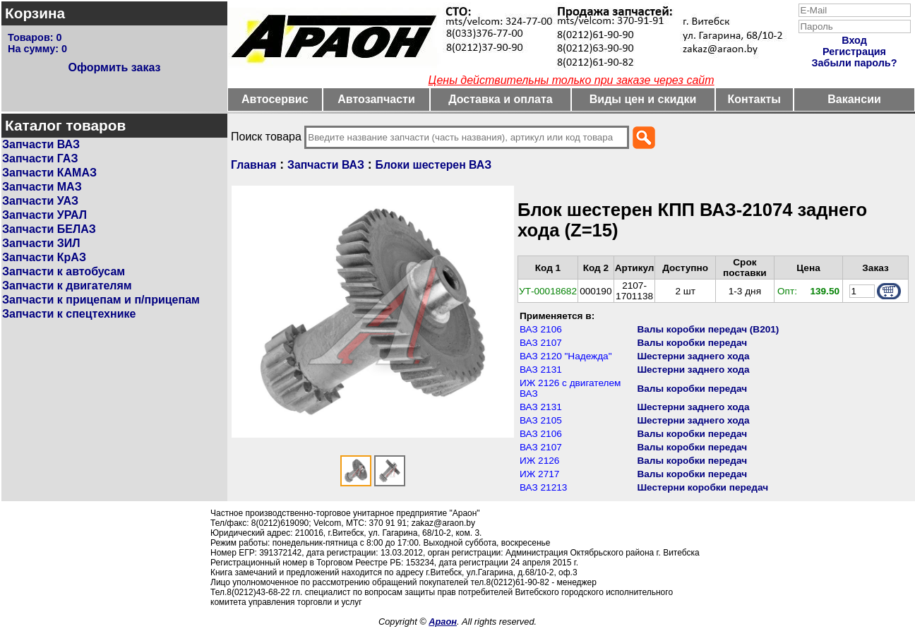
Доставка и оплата (500, 99)
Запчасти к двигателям (67, 286)
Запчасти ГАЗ (40, 158)
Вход (854, 40)
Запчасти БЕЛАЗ (49, 229)
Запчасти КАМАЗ (49, 173)
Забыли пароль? (854, 62)
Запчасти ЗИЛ (41, 243)
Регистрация (854, 51)
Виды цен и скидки (643, 99)
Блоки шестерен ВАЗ (434, 165)
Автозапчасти (375, 99)
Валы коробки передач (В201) (708, 329)
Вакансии (854, 99)
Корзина (35, 13)
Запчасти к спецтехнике (69, 314)
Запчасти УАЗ (40, 201)
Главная (253, 165)
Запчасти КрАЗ (44, 257)
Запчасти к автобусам (63, 271)
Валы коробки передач (692, 342)
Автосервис (275, 99)
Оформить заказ (114, 67)
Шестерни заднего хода (693, 356)
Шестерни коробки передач (702, 487)
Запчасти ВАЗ (41, 144)
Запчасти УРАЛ (44, 215)
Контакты (754, 99)
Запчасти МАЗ (42, 187)
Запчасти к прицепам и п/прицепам (101, 300)
